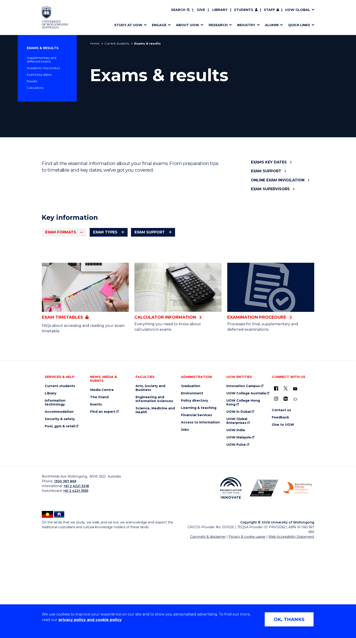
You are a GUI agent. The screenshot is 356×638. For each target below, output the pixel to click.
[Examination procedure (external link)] (270, 386)
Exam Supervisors (270, 189)
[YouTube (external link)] (295, 484)
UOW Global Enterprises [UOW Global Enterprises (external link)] (236, 516)
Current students (116, 43)
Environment (192, 488)
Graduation (190, 481)
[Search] (180, 10)
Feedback (280, 513)
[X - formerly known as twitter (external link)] (285, 483)
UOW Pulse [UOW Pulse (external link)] (236, 540)
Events (96, 500)
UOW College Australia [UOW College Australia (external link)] (246, 488)
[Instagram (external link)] (276, 494)
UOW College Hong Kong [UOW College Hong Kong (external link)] (243, 498)
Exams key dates (39, 74)
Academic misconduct (43, 68)
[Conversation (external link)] (295, 494)
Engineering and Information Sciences (154, 494)
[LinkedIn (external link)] (285, 494)
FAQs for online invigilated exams (87, 321)
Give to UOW (283, 520)
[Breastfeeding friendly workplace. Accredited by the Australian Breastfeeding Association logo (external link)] (297, 583)
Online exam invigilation (277, 180)
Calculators (35, 88)
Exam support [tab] (149, 232)
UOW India (235, 525)
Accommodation (59, 507)
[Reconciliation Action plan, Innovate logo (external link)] (230, 583)
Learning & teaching (198, 503)
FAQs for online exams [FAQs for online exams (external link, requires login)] (73, 284)
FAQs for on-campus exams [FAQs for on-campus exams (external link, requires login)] (214, 287)
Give (201, 10)
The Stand (99, 492)
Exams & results (43, 48)
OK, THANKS (289, 619)
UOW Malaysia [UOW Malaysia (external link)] (238, 533)
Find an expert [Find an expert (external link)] (102, 507)
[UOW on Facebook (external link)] (276, 483)
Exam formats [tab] (60, 232)
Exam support (266, 171)
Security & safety (60, 514)
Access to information (200, 518)
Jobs (185, 525)
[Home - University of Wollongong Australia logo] (55, 17)
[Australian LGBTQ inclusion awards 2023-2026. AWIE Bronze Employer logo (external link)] (264, 583)
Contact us (281, 505)
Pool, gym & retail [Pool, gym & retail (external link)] (60, 521)
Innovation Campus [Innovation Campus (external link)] (243, 481)
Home (94, 43)
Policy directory (194, 496)
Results (32, 81)
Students (243, 10)
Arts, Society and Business (150, 483)
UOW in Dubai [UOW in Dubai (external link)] (238, 507)
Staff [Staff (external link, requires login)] (269, 10)
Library (219, 10)
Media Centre (102, 485)
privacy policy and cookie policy (90, 620)
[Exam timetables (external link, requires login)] (85, 387)
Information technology (55, 498)
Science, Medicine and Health (155, 505)
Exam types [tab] (105, 232)
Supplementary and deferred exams (41, 59)
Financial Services (196, 510)
